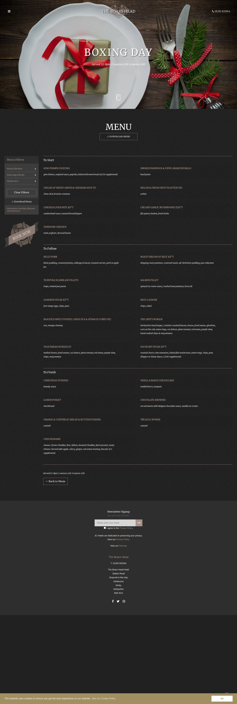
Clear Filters (21, 192)
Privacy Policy (126, 617)
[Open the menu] (9, 11)
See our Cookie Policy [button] (103, 698)
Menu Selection (14, 168)
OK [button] (222, 698)
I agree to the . (118, 617)
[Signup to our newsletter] (139, 611)
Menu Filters (15, 159)
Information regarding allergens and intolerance (21, 209)
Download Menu (118, 136)
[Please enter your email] (118, 611)
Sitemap (123, 634)
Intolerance (12, 181)
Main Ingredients (15, 175)
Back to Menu (55, 570)
